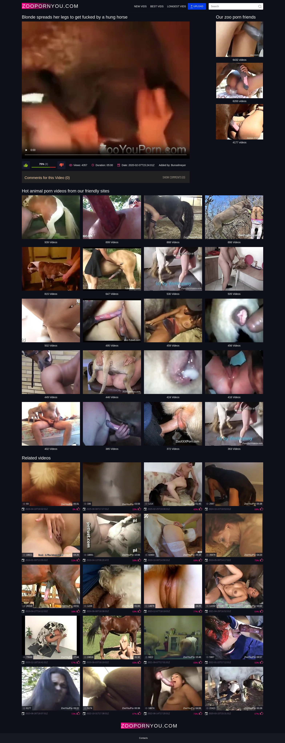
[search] (236, 6)
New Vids (140, 6)
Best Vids (157, 6)
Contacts (143, 738)
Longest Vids (176, 6)
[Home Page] (43, 6)
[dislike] (61, 165)
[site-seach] (260, 6)
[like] (26, 165)
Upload (196, 6)
